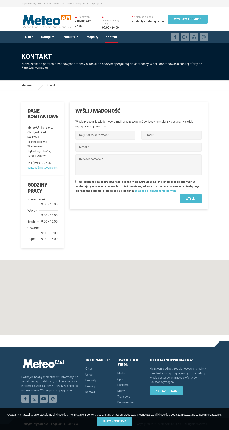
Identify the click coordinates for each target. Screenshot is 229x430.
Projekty (92, 37)
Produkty (68, 37)
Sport (120, 379)
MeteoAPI (27, 85)
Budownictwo (126, 402)
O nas (29, 37)
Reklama (123, 384)
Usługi (46, 37)
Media (121, 373)
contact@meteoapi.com (42, 167)
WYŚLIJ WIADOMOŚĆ (187, 19)
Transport (123, 396)
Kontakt (111, 37)
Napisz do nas (166, 391)
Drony (121, 390)
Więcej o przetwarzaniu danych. (156, 190)
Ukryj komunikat (114, 421)
